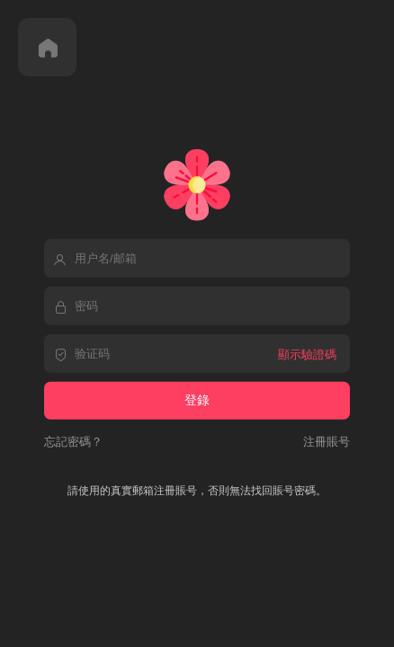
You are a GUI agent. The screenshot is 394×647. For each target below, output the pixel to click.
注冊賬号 (323, 441)
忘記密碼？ (73, 441)
